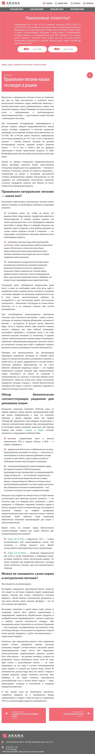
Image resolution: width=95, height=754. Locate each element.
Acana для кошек (37, 9)
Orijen (40, 430)
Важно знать (63, 4)
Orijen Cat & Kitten (17, 553)
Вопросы (77, 4)
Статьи (10, 65)
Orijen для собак (57, 9)
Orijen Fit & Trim (16, 539)
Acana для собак (16, 9)
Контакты (89, 4)
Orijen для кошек (77, 9)
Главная (49, 4)
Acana (29, 430)
